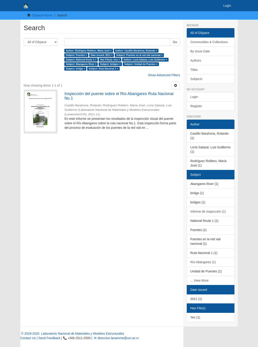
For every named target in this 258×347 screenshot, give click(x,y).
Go (175, 42)
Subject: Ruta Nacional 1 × (103, 68)
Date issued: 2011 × (102, 55)
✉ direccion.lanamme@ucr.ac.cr (116, 338)
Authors (195, 60)
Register (196, 106)
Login (194, 97)
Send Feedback (49, 338)
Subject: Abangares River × (81, 64)
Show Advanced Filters (164, 75)
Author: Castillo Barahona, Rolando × (136, 50)
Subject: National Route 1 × (81, 59)
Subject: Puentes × (76, 55)
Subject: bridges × (110, 64)
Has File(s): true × (110, 59)
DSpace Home (42, 15)
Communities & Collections (209, 42)
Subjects (196, 79)
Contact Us (28, 338)
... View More (199, 280)
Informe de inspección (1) (208, 211)
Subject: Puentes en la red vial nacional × (139, 55)
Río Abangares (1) (203, 262)
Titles (194, 69)
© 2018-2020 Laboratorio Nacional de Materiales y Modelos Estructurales (72, 333)
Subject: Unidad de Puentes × (140, 64)
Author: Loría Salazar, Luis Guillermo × (145, 59)
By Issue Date (200, 51)
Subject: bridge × (75, 68)
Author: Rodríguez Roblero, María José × (89, 50)
